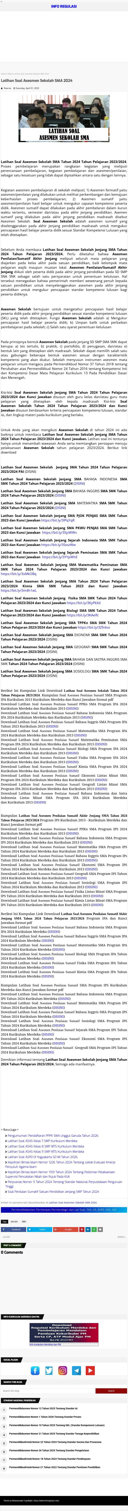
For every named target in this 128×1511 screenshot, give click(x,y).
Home (3, 74)
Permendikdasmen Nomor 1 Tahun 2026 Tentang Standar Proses (45, 1416)
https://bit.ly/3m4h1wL (19, 590)
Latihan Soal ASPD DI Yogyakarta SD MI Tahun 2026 (43, 1157)
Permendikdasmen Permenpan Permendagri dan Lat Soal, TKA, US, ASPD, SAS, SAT (64, 1209)
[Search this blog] (48, 1391)
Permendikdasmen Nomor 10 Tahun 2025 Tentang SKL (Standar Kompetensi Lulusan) (57, 1425)
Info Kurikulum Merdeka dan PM (45, 1344)
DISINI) (92, 887)
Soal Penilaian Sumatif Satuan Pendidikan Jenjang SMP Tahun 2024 (53, 1192)
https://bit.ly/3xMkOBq (18, 574)
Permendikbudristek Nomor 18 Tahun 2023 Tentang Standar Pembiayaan (49, 1458)
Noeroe (7, 88)
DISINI (79, 483)
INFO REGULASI (64, 6)
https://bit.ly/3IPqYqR (58, 520)
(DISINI (47, 940)
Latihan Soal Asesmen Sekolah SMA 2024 (73, 1202)
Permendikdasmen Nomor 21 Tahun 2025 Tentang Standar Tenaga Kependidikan (54, 1433)
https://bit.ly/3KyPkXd (84, 603)
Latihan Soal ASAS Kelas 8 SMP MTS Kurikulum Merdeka (46, 1146)
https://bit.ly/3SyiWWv (59, 532)
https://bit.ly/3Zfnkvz (94, 627)
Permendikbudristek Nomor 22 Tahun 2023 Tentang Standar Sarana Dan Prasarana (55, 1442)
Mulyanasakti (17, 1500)
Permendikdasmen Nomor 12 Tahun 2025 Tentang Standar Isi (43, 1408)
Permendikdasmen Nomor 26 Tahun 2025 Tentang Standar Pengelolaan (49, 1450)
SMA (10, 74)
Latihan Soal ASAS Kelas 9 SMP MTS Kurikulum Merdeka (46, 1152)
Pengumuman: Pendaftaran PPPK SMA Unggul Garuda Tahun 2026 (53, 1136)
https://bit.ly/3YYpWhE (60, 557)
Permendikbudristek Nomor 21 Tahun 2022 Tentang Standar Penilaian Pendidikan (54, 1467)
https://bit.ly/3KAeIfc (83, 615)
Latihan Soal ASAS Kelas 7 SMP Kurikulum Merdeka (42, 1141)
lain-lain (14, 1221)
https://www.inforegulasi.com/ (46, 1500)
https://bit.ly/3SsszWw (58, 544)
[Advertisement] (64, 37)
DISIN (47, 976)
